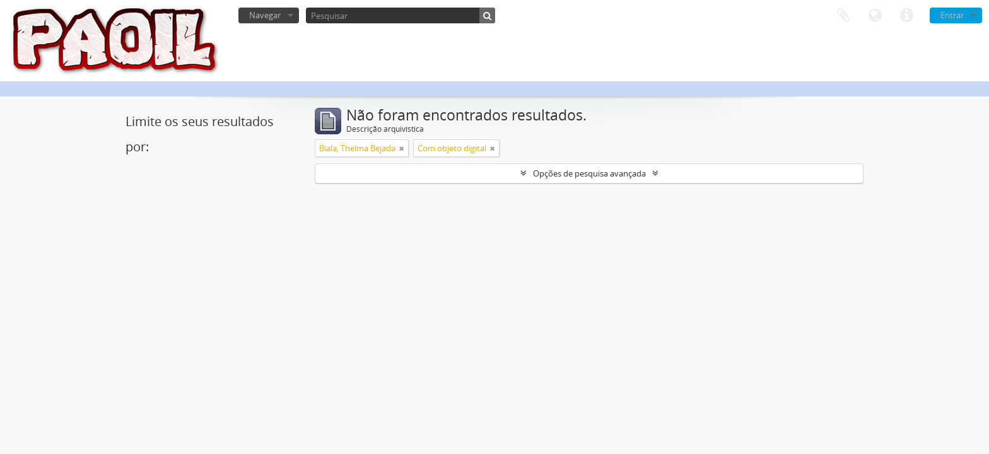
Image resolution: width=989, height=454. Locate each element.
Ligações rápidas (906, 16)
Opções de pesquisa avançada (589, 173)
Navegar (265, 15)
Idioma (875, 16)
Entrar (952, 15)
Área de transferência (843, 16)
